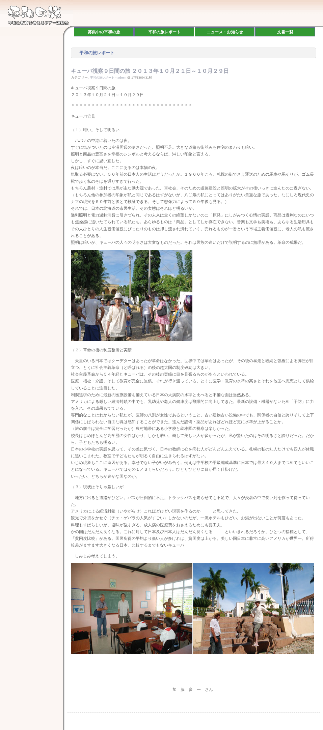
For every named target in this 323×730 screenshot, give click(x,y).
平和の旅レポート (102, 77)
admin (121, 77)
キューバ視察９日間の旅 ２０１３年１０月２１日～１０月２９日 (150, 71)
